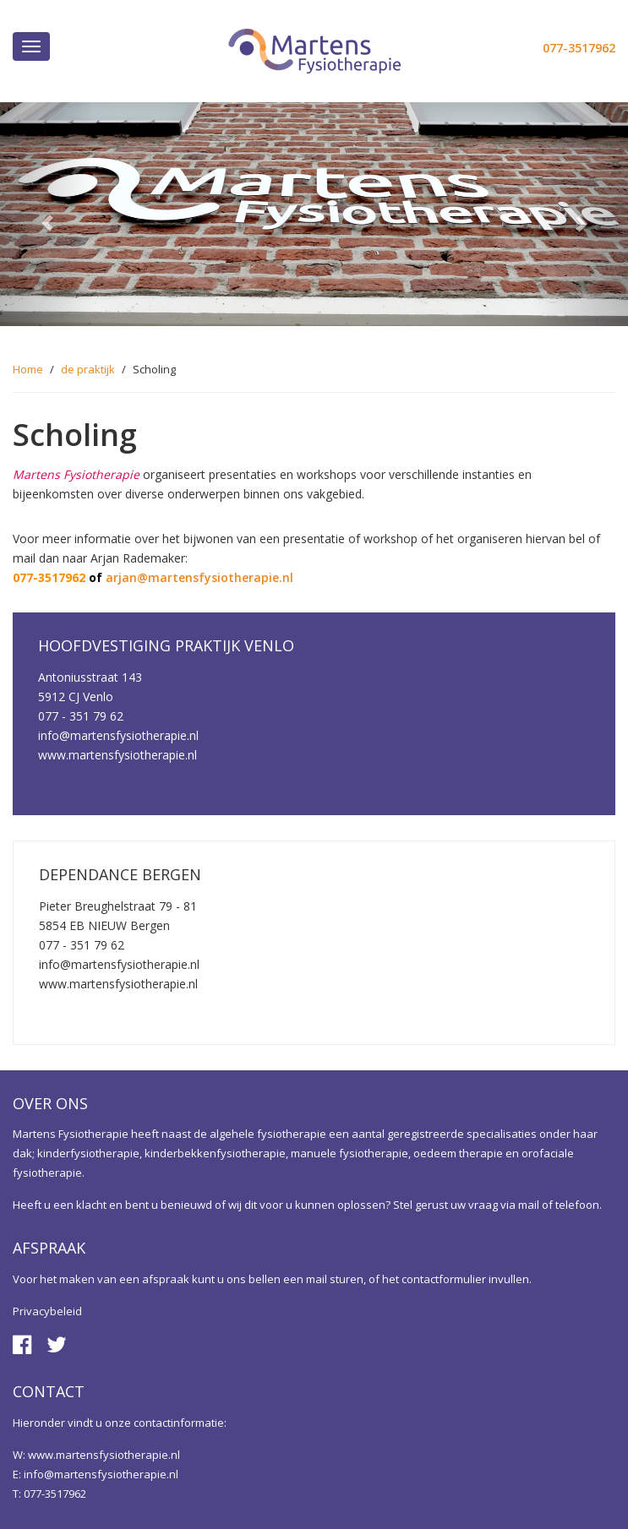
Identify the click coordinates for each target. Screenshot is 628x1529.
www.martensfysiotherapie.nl (104, 1454)
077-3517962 (579, 48)
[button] (47, 214)
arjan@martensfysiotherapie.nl (199, 577)
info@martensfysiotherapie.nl (101, 1474)
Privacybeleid (47, 1311)
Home (28, 369)
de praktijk (88, 369)
